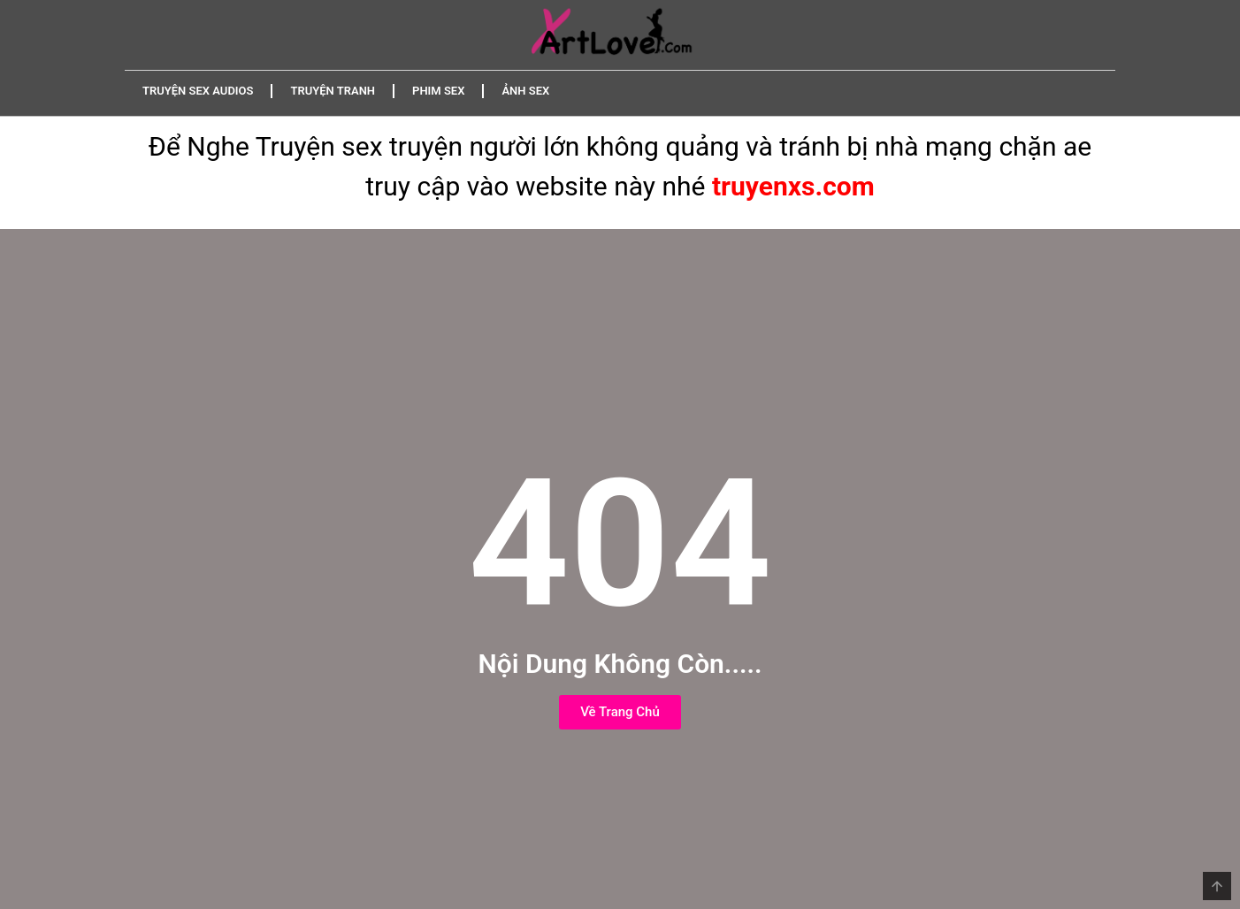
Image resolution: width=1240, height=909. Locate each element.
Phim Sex (438, 90)
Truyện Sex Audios (197, 90)
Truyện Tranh (332, 90)
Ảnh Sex (525, 90)
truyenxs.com (793, 186)
